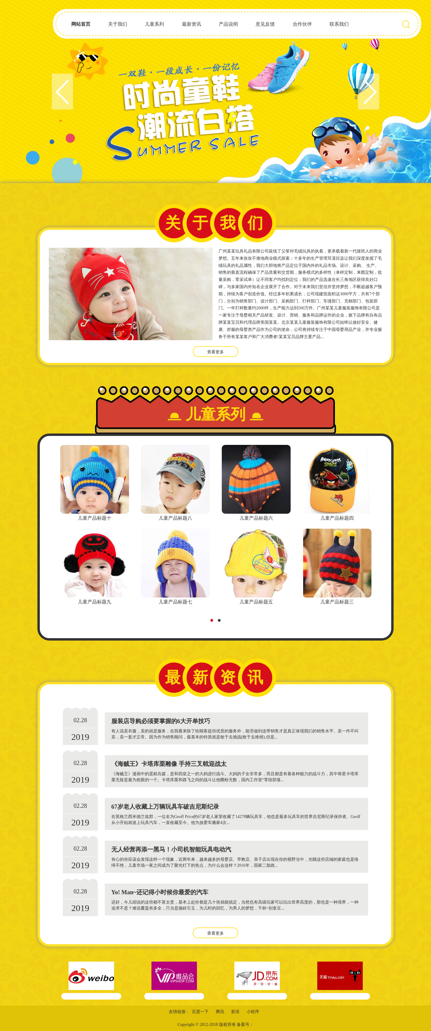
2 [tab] (221, 622)
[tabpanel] (94, 525)
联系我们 (339, 24)
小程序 (253, 1011)
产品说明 (228, 24)
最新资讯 (191, 24)
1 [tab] (213, 622)
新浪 (235, 1011)
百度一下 (200, 1011)
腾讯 (220, 1011)
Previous (62, 92)
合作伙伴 (302, 24)
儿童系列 (154, 24)
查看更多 (215, 352)
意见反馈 (265, 24)
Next (368, 92)
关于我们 (117, 24)
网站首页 (80, 24)
